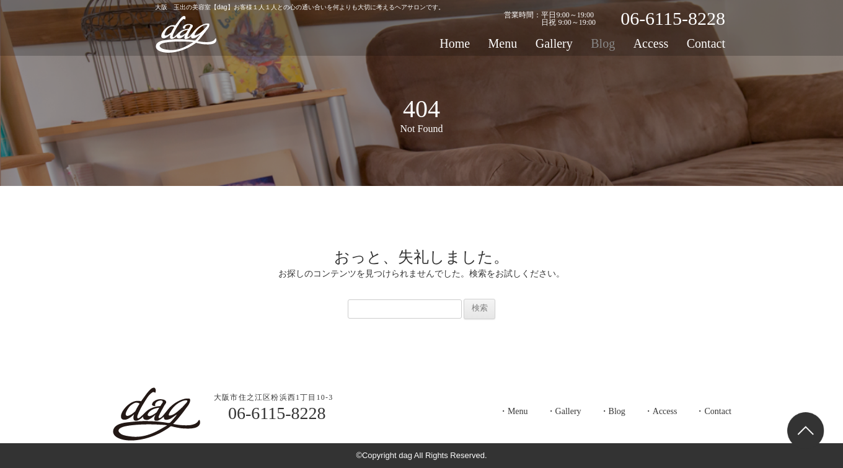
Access (651, 43)
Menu (503, 43)
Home (454, 43)
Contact (706, 43)
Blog (603, 43)
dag (186, 34)
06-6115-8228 (672, 18)
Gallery (554, 43)
